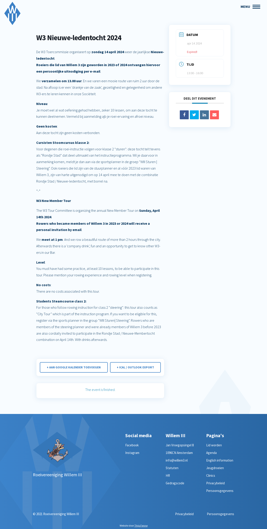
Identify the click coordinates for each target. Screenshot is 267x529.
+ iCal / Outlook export (135, 367)
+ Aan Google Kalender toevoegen (74, 367)
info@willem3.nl (177, 460)
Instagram (132, 453)
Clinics (210, 475)
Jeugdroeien (215, 468)
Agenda (211, 453)
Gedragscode (175, 483)
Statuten (172, 468)
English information (219, 460)
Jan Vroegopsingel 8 (180, 445)
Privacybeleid (215, 483)
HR (168, 475)
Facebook (132, 445)
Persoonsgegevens (219, 491)
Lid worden (214, 445)
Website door (134, 525)
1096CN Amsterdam (179, 453)
